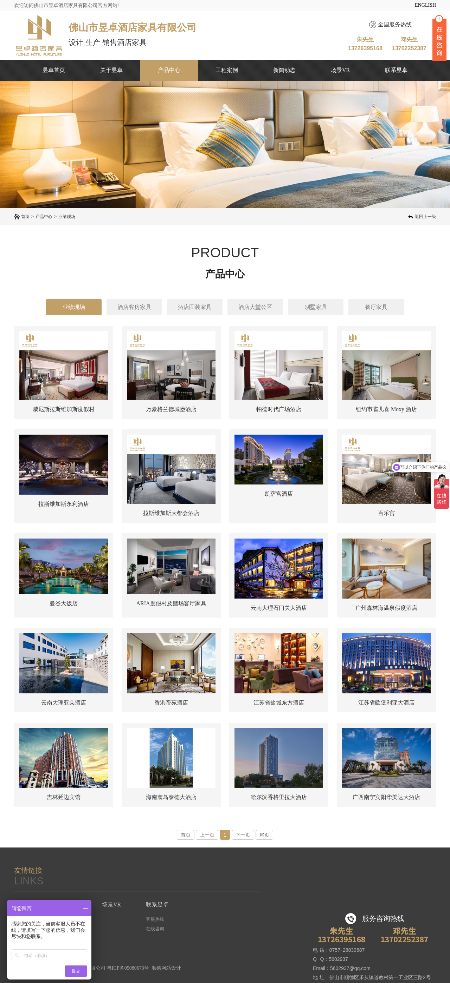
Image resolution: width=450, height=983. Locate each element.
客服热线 (155, 919)
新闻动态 (284, 70)
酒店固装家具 (195, 307)
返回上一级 (425, 216)
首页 (25, 216)
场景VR (340, 70)
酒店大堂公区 (255, 307)
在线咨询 (155, 928)
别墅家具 (315, 307)
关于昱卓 (111, 70)
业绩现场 (66, 216)
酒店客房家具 (134, 307)
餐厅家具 (376, 307)
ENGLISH (425, 5)
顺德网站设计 (166, 968)
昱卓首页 (54, 70)
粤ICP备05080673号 (128, 968)
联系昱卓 (396, 70)
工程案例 (227, 70)
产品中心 (169, 70)
